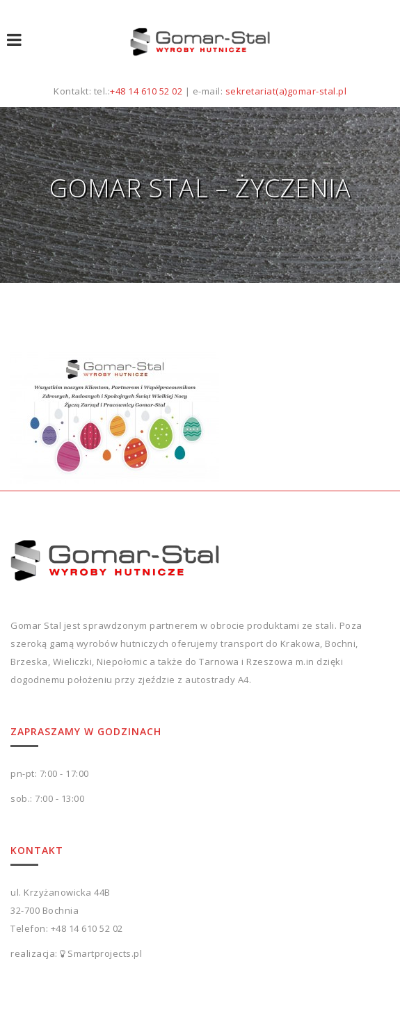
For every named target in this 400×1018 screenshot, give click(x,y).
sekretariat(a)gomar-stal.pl (286, 91)
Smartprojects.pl (104, 953)
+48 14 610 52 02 (146, 91)
